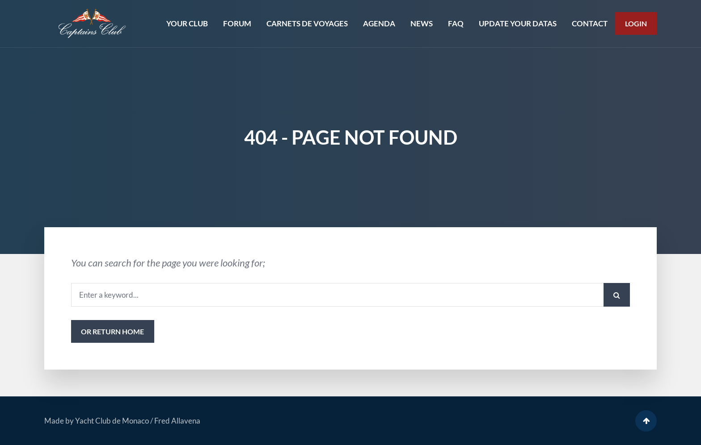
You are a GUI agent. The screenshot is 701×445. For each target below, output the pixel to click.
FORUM (237, 23)
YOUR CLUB (187, 23)
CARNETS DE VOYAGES (307, 23)
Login (636, 23)
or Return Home (112, 331)
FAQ (456, 23)
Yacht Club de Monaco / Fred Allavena (137, 420)
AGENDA (379, 23)
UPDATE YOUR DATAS (518, 23)
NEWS (421, 23)
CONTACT (590, 23)
